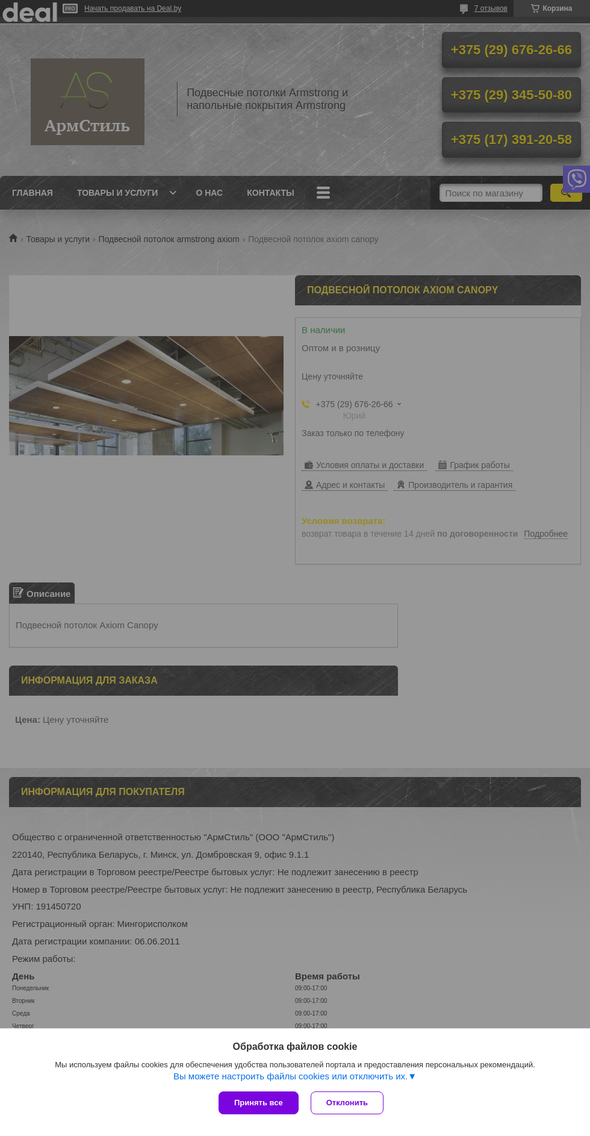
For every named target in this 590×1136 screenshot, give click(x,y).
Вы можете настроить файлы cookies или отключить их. (290, 1076)
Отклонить (347, 1102)
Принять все (258, 1102)
